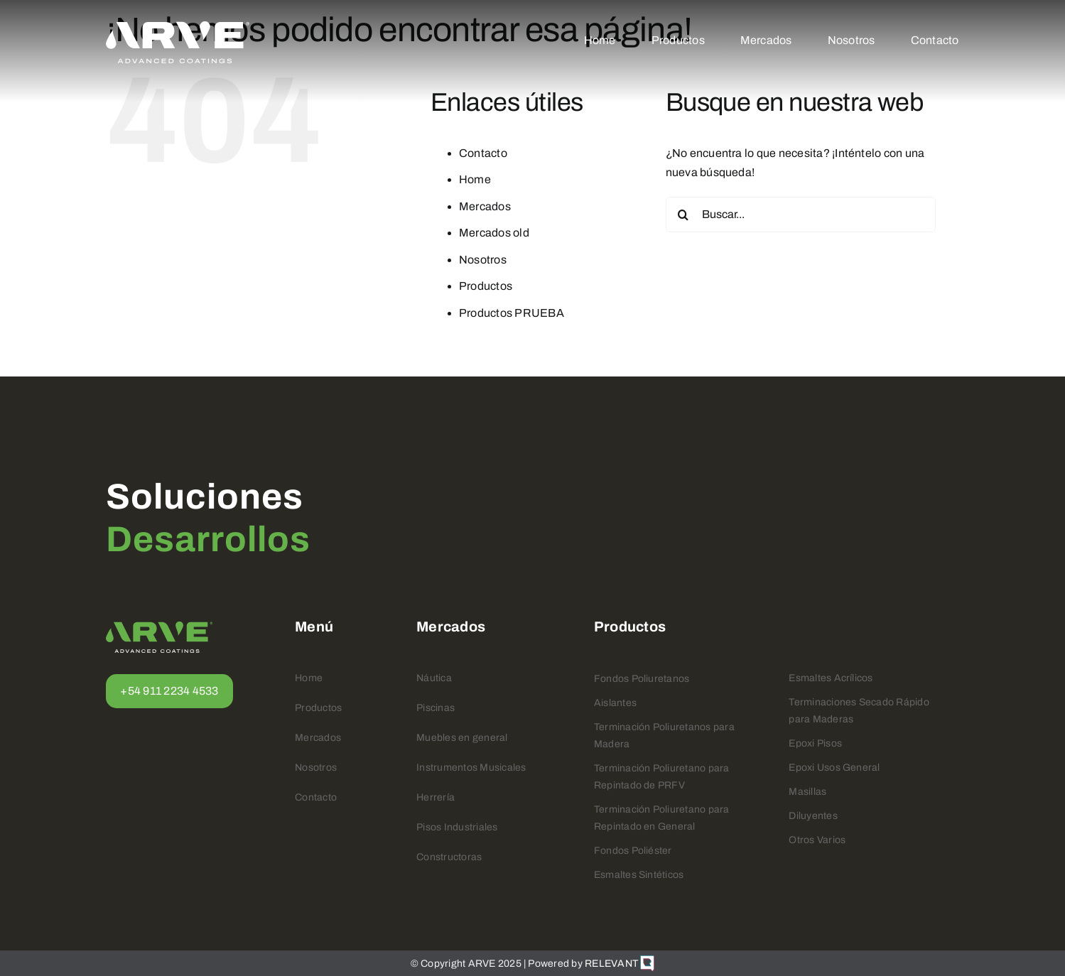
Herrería (435, 797)
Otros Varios (817, 840)
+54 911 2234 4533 (169, 691)
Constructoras (449, 857)
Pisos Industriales (456, 827)
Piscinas (435, 708)
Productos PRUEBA (511, 313)
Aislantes (615, 703)
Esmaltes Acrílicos (830, 678)
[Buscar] (683, 214)
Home (475, 179)
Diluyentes (813, 815)
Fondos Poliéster (633, 850)
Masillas (807, 791)
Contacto (483, 153)
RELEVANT (619, 963)
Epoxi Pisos (815, 743)
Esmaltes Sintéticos (639, 874)
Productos (485, 286)
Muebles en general (461, 737)
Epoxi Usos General (834, 767)
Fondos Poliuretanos (642, 678)
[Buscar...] (801, 214)
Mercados (485, 206)
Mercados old (494, 233)
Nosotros (483, 260)
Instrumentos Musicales (471, 767)
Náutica (434, 678)
